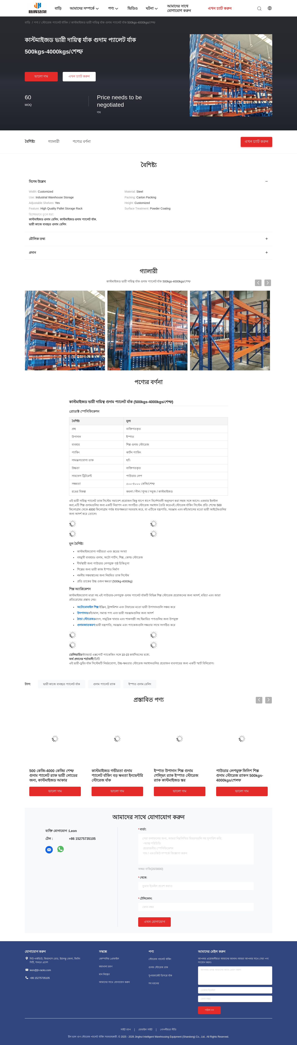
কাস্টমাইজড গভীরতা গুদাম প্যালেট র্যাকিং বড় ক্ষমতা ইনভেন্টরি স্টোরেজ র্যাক (117, 775)
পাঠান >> (209, 1010)
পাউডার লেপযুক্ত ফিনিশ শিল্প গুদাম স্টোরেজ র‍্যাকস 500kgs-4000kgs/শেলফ (239, 775)
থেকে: (143, 877)
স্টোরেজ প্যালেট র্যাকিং (54, 22)
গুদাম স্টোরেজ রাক (158, 967)
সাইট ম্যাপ (126, 1029)
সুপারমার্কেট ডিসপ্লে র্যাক (160, 975)
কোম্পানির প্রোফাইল (109, 958)
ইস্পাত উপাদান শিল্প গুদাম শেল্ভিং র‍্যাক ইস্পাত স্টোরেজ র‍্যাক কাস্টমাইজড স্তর (176, 775)
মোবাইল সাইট (145, 1029)
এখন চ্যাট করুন (79, 76)
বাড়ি (27, 22)
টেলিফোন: (146, 898)
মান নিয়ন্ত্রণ (104, 974)
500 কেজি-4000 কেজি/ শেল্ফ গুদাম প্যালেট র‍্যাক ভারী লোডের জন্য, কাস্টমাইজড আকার (53, 775)
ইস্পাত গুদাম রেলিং (139, 684)
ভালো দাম (41, 76)
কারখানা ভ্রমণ (105, 966)
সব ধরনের (153, 983)
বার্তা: (143, 829)
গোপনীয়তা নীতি (168, 1029)
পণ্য (36, 22)
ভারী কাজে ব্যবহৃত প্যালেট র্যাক (61, 684)
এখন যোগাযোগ (154, 921)
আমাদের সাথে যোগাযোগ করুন (114, 982)
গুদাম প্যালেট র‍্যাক (104, 684)
